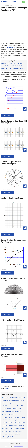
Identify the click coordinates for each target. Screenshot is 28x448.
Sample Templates (18, 446)
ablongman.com (4, 311)
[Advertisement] (14, 26)
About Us (17, 443)
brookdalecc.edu (4, 231)
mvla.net (2, 152)
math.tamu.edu (4, 377)
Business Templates (9, 5)
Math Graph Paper (12, 47)
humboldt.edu (3, 269)
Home (2, 5)
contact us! (8, 388)
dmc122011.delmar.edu (5, 189)
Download (7, 115)
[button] (26, 1)
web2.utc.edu (3, 112)
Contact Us (11, 443)
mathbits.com (3, 345)
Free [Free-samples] (23, 1)
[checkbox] (1, 1)
